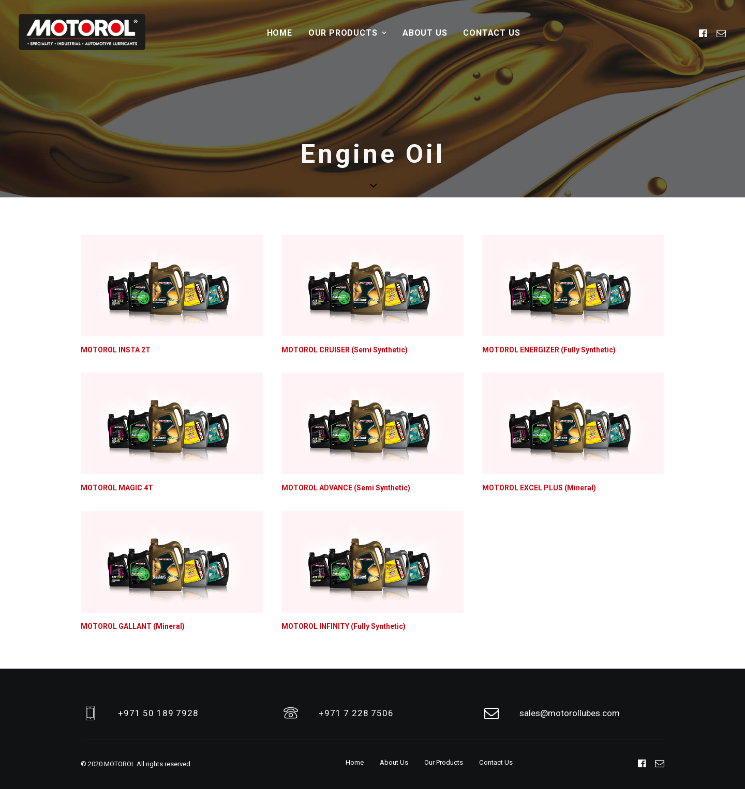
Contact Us (491, 33)
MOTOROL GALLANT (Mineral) (133, 626)
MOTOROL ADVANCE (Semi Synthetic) (345, 488)
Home (279, 33)
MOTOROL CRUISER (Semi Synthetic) (344, 350)
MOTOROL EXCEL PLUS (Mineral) (539, 488)
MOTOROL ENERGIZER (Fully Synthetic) (549, 350)
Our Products (347, 33)
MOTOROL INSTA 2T (116, 350)
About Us (425, 33)
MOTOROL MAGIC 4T (117, 488)
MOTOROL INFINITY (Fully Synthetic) (343, 626)
